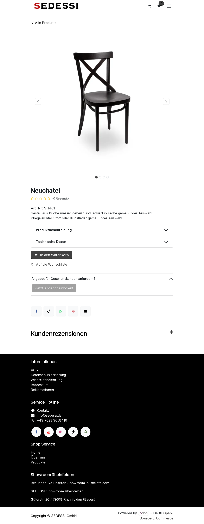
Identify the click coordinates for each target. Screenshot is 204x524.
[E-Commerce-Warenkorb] (149, 6)
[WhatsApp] (61, 311)
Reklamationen (42, 390)
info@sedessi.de (49, 415)
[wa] (85, 432)
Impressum (39, 385)
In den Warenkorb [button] (51, 255)
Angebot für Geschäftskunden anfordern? (63, 279)
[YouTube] (49, 432)
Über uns (38, 457)
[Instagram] (61, 432)
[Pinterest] (73, 311)
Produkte (38, 462)
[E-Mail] (85, 311)
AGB (34, 370)
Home (35, 452)
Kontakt (43, 410)
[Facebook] (36, 311)
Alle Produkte (43, 23)
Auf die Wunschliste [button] (49, 264)
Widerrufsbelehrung (46, 380)
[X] (49, 311)
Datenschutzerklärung (48, 375)
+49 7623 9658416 (52, 420)
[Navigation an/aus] (169, 6)
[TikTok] (73, 432)
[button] (38, 101)
